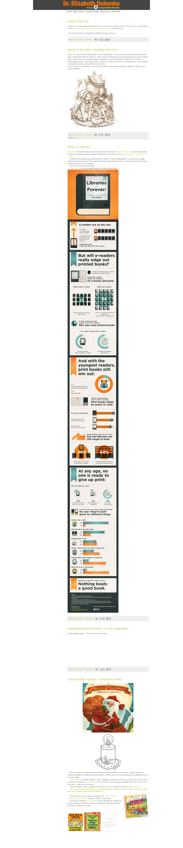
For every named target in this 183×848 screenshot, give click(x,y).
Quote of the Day (78, 21)
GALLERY (136, 787)
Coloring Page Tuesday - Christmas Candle (94, 679)
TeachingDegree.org (124, 152)
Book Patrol (72, 152)
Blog (75, 11)
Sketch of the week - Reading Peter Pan (92, 49)
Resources (105, 11)
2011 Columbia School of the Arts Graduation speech (91, 28)
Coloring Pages (92, 11)
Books (81, 11)
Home (69, 11)
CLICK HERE (75, 168)
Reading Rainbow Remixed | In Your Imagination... (99, 628)
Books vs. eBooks (79, 146)
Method (75, 137)
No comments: (88, 618)
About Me (116, 11)
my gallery (91, 782)
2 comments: (88, 39)
